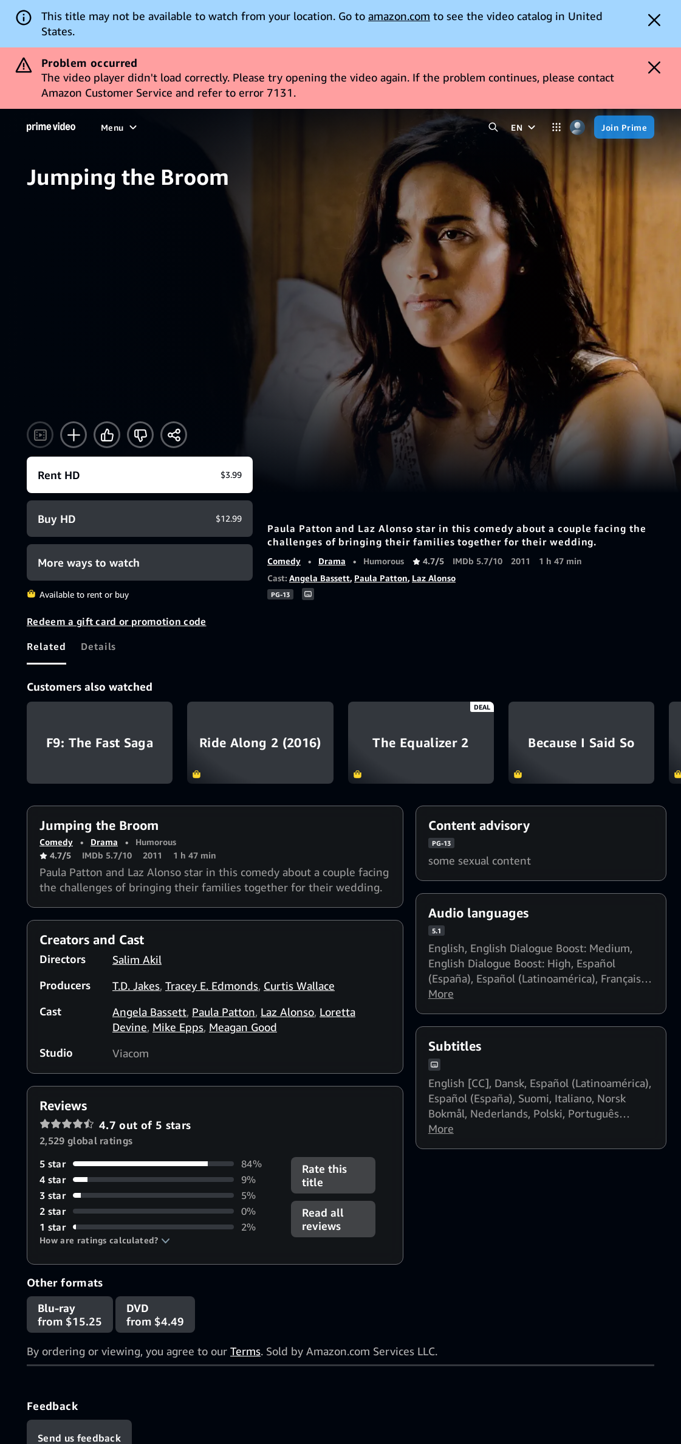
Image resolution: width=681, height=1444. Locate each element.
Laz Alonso (434, 578)
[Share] (173, 434)
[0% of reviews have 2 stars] (157, 1211)
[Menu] (120, 127)
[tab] (46, 646)
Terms (245, 1351)
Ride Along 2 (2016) (260, 743)
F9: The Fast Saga (100, 743)
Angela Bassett (319, 578)
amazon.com (399, 15)
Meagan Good (243, 1027)
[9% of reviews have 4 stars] (157, 1179)
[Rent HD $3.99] (140, 475)
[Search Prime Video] (493, 127)
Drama (332, 561)
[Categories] (556, 127)
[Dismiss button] (654, 20)
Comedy (284, 561)
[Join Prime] (624, 127)
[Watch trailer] (40, 434)
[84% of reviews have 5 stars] (157, 1163)
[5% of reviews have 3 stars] (157, 1195)
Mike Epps (178, 1027)
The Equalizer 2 (421, 743)
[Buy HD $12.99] (140, 518)
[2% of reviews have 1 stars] (157, 1227)
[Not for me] (140, 434)
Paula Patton (381, 578)
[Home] (51, 127)
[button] (104, 1240)
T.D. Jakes (136, 985)
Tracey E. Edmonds (211, 985)
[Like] (107, 434)
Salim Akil (137, 959)
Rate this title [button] (324, 1175)
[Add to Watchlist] (73, 434)
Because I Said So (581, 743)
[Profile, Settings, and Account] (577, 127)
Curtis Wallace (299, 985)
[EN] (525, 127)
